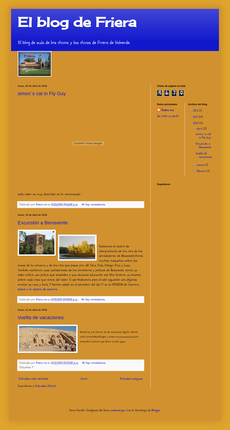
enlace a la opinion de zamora (37, 289)
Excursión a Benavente (43, 222)
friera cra (167, 110)
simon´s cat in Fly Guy (42, 93)
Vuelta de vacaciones (41, 317)
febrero (202, 171)
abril (200, 129)
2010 (196, 123)
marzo (201, 165)
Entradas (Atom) (45, 386)
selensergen (118, 410)
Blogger (156, 410)
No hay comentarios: (94, 204)
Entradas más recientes (33, 379)
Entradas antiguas (131, 379)
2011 (196, 117)
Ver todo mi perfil (167, 116)
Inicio (84, 379)
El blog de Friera (77, 22)
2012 (196, 110)
